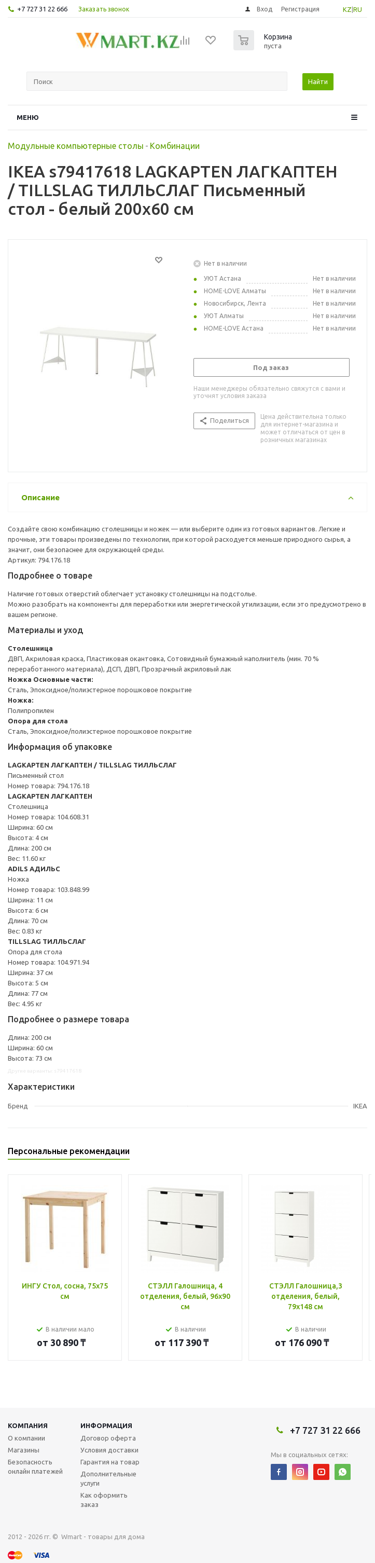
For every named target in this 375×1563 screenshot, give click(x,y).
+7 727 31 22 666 (42, 8)
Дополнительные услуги (108, 1478)
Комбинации (175, 145)
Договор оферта (108, 1438)
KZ (347, 9)
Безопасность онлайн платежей (35, 1466)
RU (357, 9)
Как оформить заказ (104, 1499)
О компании (26, 1438)
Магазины (23, 1450)
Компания (28, 1425)
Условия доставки (109, 1450)
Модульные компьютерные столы (76, 145)
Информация (106, 1425)
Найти (318, 81)
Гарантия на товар (110, 1461)
